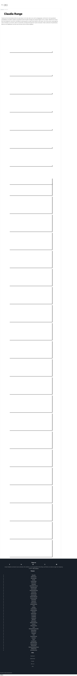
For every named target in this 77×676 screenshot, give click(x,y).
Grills (34, 605)
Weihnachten (33, 645)
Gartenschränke (33, 598)
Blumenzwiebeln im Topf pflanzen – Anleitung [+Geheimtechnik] (31, 335)
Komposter (33, 614)
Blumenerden (34, 578)
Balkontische (33, 576)
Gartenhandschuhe (34, 590)
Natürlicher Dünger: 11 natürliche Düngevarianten (31, 227)
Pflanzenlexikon (33, 625)
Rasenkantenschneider (33, 628)
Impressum (32, 656)
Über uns (32, 663)
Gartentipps (33, 599)
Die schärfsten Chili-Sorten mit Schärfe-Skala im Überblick (30, 299)
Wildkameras (33, 648)
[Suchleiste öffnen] (2, 5)
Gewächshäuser (33, 604)
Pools (34, 627)
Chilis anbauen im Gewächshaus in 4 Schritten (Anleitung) (30, 317)
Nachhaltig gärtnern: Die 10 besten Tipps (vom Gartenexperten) (31, 41)
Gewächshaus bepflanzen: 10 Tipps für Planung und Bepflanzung (31, 552)
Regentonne (33, 631)
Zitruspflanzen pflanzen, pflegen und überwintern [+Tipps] (30, 191)
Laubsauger (33, 618)
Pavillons (34, 624)
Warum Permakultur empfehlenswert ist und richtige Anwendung (31, 144)
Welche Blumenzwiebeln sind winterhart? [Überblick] (31, 353)
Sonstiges (34, 637)
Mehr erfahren (36, 568)
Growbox (34, 607)
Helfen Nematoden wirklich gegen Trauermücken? (30, 107)
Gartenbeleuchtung (34, 585)
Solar (34, 634)
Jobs (33, 666)
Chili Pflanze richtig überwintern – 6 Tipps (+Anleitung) (30, 281)
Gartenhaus (33, 591)
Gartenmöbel (33, 595)
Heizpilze (34, 611)
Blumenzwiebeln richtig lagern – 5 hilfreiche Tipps (30, 371)
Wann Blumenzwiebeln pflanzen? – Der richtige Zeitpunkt (31, 407)
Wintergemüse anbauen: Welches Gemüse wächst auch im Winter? (30, 245)
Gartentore (33, 601)
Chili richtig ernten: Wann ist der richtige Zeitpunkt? (30, 263)
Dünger (33, 579)
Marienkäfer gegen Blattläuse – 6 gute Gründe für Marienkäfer (30, 126)
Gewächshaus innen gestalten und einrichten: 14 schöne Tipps (30, 534)
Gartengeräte (33, 588)
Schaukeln (33, 633)
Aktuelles (34, 575)
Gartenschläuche (33, 596)
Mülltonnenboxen (33, 622)
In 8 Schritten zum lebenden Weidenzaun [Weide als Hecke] (30, 180)
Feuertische (33, 582)
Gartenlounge (34, 593)
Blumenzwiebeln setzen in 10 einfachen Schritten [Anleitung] (31, 426)
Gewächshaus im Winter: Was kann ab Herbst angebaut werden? (31, 89)
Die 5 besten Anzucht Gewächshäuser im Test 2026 (30, 516)
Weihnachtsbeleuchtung (34, 647)
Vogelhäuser (33, 640)
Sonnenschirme (33, 636)
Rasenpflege (33, 630)
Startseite (2, 9)
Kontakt (32, 661)
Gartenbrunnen (34, 587)
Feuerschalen (34, 581)
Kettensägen (33, 613)
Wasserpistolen (33, 644)
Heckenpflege (34, 608)
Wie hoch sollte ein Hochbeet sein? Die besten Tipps (31, 480)
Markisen (34, 619)
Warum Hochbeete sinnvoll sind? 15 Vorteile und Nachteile (30, 498)
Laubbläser (33, 616)
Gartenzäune (33, 602)
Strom (33, 639)
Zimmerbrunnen (33, 650)
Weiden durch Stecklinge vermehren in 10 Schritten (30, 162)
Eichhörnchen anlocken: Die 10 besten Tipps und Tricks (30, 389)
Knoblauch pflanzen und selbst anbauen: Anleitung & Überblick (30, 462)
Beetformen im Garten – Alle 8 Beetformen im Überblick (31, 444)
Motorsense (33, 621)
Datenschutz (32, 658)
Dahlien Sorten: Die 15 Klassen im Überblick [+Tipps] (31, 209)
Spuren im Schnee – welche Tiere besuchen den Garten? (31, 71)
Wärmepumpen (33, 642)
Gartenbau (33, 584)
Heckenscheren (33, 610)
